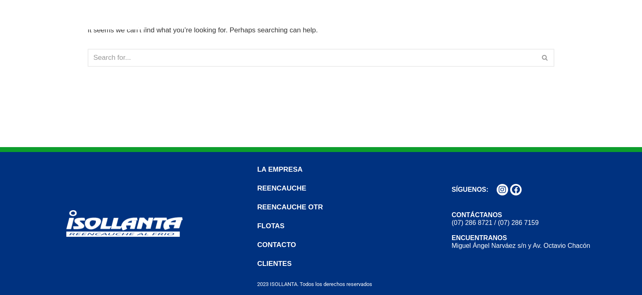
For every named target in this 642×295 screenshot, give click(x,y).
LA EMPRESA (297, 16)
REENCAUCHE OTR (435, 16)
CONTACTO (546, 16)
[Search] (312, 58)
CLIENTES (600, 16)
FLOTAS (497, 16)
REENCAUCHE (360, 16)
